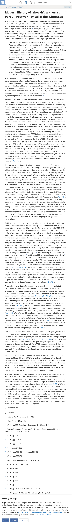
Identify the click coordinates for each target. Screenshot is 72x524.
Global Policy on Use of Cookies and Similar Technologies (40, 512)
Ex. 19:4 (49, 339)
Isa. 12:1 (51, 282)
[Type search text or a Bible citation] (51, 2)
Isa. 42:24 (22, 267)
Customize (23, 520)
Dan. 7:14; (39, 296)
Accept (5, 520)
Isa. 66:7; (46, 296)
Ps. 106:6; (14, 267)
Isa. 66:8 (20, 306)
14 (29, 339)
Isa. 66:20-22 (45, 328)
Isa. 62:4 (49, 320)
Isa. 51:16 (9, 313)
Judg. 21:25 (53, 384)
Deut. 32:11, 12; (40, 339)
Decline (14, 520)
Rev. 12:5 (53, 296)
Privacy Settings (45, 515)
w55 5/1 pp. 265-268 (14, 7)
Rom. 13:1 (61, 197)
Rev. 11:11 (16, 161)
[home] (3, 2)
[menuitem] (3, 2)
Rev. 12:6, (24, 339)
